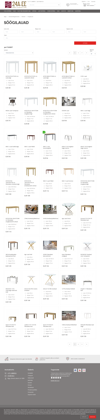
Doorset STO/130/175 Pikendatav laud (86, 219)
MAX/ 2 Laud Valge (85, 110)
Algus (5, 16)
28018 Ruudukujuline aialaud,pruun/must (11, 255)
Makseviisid (31, 378)
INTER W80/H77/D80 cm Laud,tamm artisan (68, 77)
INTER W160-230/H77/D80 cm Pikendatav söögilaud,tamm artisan (12, 220)
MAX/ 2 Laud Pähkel (29, 146)
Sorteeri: (6, 50)
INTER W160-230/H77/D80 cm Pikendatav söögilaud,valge (87, 182)
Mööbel (23, 16)
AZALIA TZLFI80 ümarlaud (50, 289)
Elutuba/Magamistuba (24, 11)
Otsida (85, 43)
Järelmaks (30, 380)
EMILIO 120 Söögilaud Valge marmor (67, 147)
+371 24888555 (32, 1)
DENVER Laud (65, 110)
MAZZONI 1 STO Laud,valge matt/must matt (11, 290)
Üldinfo (84, 1)
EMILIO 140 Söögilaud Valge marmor (86, 147)
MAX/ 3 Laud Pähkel (48, 181)
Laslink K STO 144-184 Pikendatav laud (30, 325)
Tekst (5, 35)
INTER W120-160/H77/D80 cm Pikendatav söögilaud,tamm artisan (50, 112)
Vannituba (70, 11)
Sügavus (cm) (69, 28)
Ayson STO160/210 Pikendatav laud (48, 325)
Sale (14, 11)
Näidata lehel (92, 50)
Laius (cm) (6, 28)
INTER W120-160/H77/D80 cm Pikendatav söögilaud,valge (31, 112)
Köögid (34, 11)
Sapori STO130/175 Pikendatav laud (11, 325)
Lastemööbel (42, 11)
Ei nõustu (84, 417)
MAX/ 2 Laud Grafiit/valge (12, 146)
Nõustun (92, 417)
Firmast (30, 385)
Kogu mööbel (7, 11)
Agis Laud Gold (28, 254)
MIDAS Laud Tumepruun (12, 110)
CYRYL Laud (84, 76)
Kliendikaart (31, 387)
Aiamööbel (78, 11)
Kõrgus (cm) (38, 28)
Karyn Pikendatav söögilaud (66, 255)
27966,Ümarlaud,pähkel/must (32, 218)
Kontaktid (30, 373)
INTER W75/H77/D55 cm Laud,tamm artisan (30, 77)
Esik (58, 11)
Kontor (63, 11)
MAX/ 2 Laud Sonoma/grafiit (47, 147)
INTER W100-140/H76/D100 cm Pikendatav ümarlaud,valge (12, 182)
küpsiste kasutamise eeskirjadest (78, 413)
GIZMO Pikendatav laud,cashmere (48, 255)
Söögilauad (30, 16)
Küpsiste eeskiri (32, 394)
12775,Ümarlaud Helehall (68, 289)
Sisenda (93, 1)
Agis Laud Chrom (66, 218)
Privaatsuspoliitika (32, 390)
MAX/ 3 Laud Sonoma (67, 181)
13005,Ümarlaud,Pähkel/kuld (69, 325)
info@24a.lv (41, 1)
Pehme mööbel (51, 11)
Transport (30, 375)
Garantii (30, 382)
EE (89, 1)
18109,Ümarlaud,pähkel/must (50, 218)
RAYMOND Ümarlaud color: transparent (86, 255)
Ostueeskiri (30, 392)
